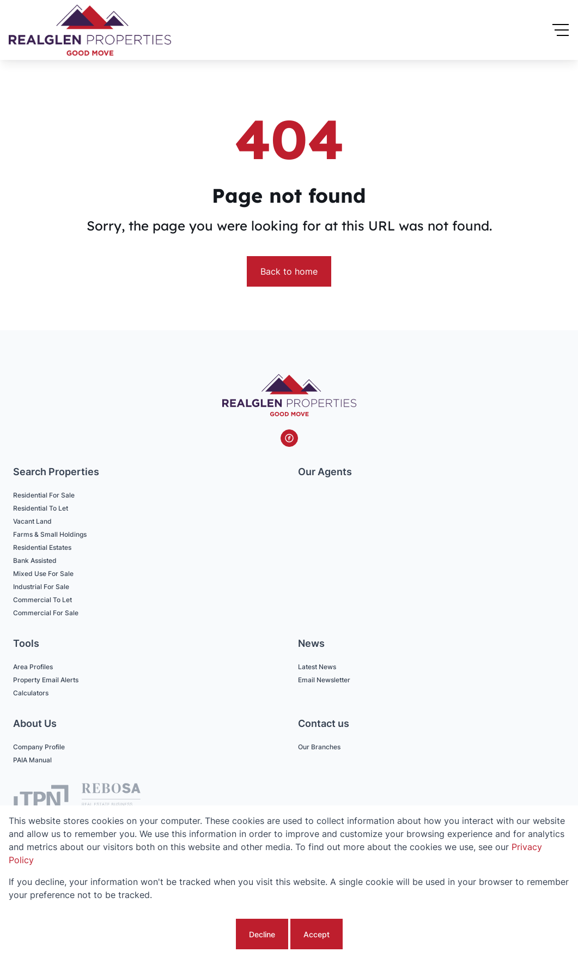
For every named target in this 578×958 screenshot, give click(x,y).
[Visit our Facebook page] (289, 438)
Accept (316, 934)
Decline (262, 934)
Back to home (289, 271)
